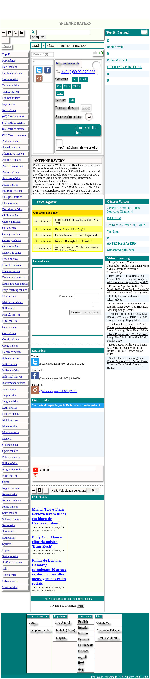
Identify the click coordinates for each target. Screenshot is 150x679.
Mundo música (10, 432)
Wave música (9, 587)
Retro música (9, 494)
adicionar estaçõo (108, 630)
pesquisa (38, 37)
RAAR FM (114, 218)
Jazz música (9, 388)
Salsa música (9, 512)
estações (60, 638)
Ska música (8, 525)
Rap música (9, 103)
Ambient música (11, 159)
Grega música (10, 345)
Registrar (93, 405)
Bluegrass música (12, 196)
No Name (113, 231)
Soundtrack (8, 537)
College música (11, 234)
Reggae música (10, 488)
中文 (81, 669)
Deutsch (83, 651)
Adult (60, 93)
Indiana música (10, 370)
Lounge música (11, 413)
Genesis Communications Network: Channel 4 (123, 209)
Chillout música (11, 215)
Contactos (102, 622)
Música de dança (11, 252)
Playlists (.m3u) (64, 630)
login (32, 622)
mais (80, 605)
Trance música (10, 91)
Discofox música (11, 265)
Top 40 (6, 54)
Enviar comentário (85, 312)
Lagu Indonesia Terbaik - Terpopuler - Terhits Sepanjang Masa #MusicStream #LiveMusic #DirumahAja (128, 267)
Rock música (9, 66)
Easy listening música (14, 289)
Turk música (9, 574)
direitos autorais (107, 638)
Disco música (10, 258)
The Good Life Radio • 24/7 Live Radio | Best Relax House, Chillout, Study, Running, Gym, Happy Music (127, 327)
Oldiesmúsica (10, 444)
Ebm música (9, 296)
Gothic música (10, 339)
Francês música (11, 314)
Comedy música (11, 240)
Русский (83, 639)
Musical (7, 438)
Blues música (10, 203)
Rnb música (9, 110)
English (83, 621)
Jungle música (10, 401)
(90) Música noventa (14, 134)
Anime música (10, 172)
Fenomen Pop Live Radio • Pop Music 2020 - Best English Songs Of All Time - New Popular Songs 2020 (128, 289)
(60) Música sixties (13, 116)
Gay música (9, 327)
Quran (5, 481)
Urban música (10, 581)
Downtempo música (13, 277)
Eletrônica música (12, 302)
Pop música (8, 60)
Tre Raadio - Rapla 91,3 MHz (126, 225)
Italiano (83, 633)
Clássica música (11, 221)
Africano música (11, 141)
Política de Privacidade (104, 676)
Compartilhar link (86, 130)
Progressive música (13, 469)
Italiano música (11, 358)
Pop (75, 79)
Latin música (9, 407)
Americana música (13, 165)
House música (10, 79)
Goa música (9, 333)
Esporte (6, 550)
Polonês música (11, 457)
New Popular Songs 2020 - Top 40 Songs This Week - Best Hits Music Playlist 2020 (127, 337)
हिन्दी (81, 663)
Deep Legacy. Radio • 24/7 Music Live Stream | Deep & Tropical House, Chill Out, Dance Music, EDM (127, 349)
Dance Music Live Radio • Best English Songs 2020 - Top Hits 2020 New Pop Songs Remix (127, 306)
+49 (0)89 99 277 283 (78, 71)
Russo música (10, 506)
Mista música (10, 426)
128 (71, 100)
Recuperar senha (39, 630)
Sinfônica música (12, 562)
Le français (85, 645)
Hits (59, 86)
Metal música (10, 419)
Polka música (10, 463)
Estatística (38, 350)
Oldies (76, 86)
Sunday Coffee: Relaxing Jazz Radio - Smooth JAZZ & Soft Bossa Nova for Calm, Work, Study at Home (127, 362)
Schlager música (11, 519)
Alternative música (13, 153)
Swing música (10, 556)
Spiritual (7, 543)
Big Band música (12, 190)
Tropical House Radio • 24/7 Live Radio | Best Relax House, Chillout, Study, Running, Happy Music (127, 317)
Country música (11, 246)
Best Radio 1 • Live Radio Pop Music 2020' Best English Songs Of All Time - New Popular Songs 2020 (127, 279)
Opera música (10, 450)
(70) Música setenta (13, 122)
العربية (82, 657)
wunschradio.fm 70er (120, 250)
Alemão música (11, 147)
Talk (4, 568)
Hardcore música (12, 351)
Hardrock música (12, 73)
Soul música (9, 531)
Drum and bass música (15, 283)
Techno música (10, 85)
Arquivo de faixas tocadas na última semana (68, 598)
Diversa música (11, 271)
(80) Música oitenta (13, 128)
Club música (9, 227)
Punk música (9, 475)
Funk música (9, 320)
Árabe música (10, 184)
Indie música (9, 364)
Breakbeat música (12, 209)
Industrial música (12, 376)
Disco (67, 86)
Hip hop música (11, 97)
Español (83, 627)
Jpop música (9, 395)
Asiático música (11, 178)
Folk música (9, 308)
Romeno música (11, 500)
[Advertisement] (75, 9)
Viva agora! (62, 622)
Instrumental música (13, 382)
